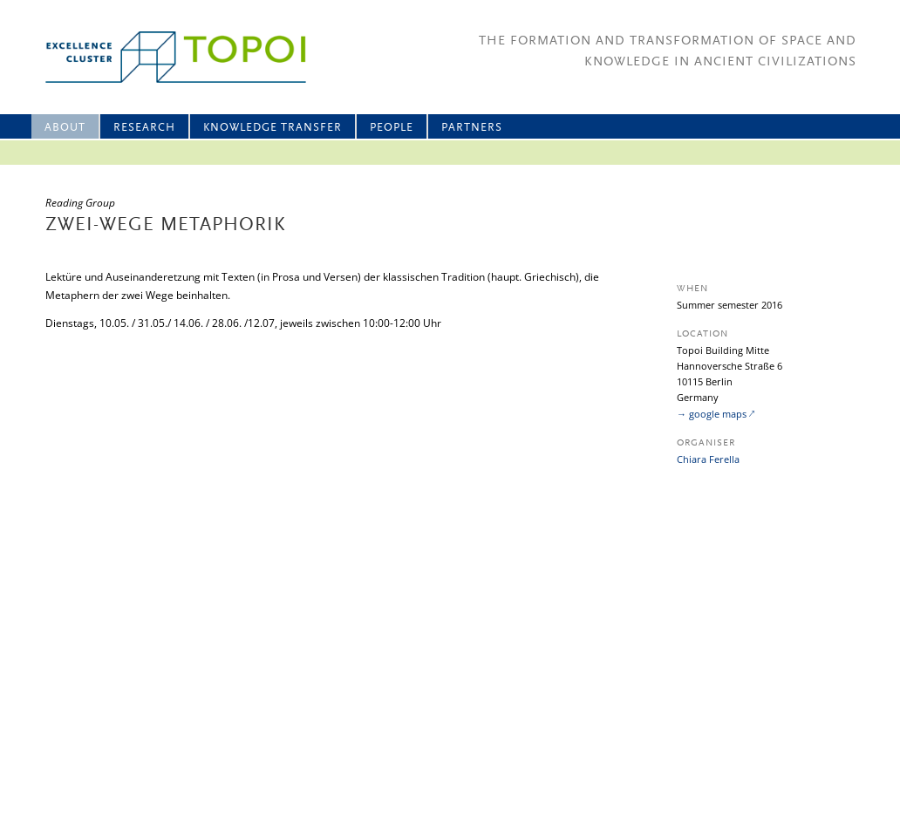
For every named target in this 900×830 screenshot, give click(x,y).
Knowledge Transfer (272, 127)
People (391, 127)
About (64, 127)
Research (144, 127)
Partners (471, 127)
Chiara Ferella (708, 459)
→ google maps (712, 413)
